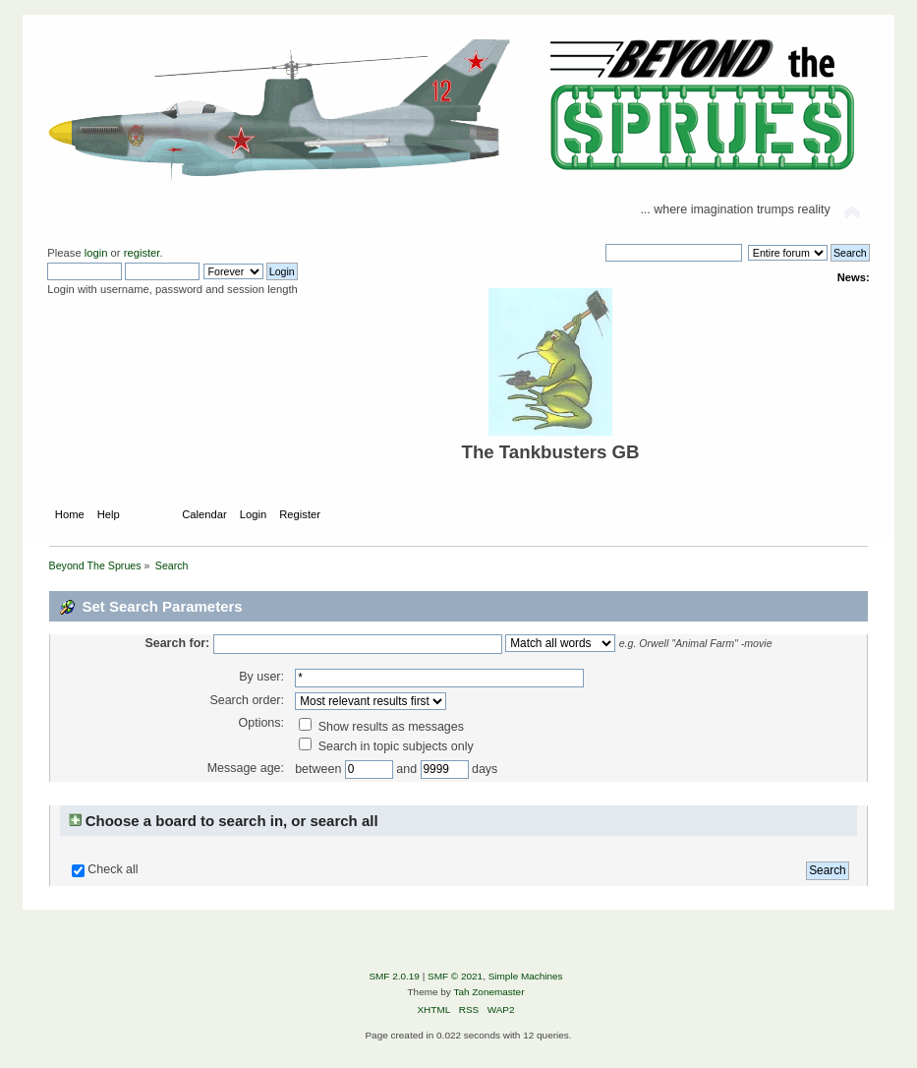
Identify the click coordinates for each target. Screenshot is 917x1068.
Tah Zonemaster (488, 991)
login (96, 253)
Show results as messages (381, 727)
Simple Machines (525, 976)
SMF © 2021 (455, 976)
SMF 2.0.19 (394, 976)
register (142, 253)
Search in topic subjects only (386, 746)
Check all (112, 869)
